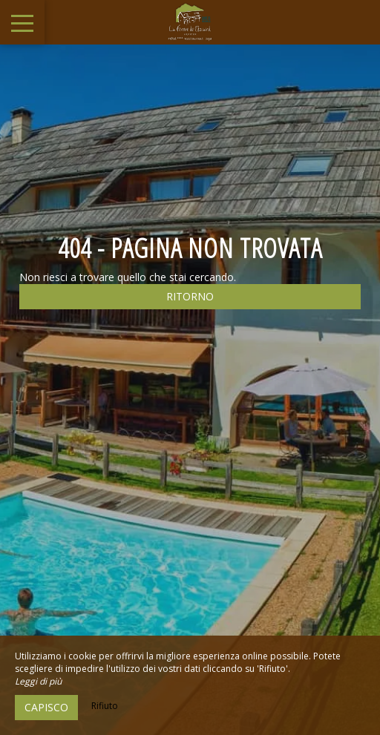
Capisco (46, 707)
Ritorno (190, 296)
